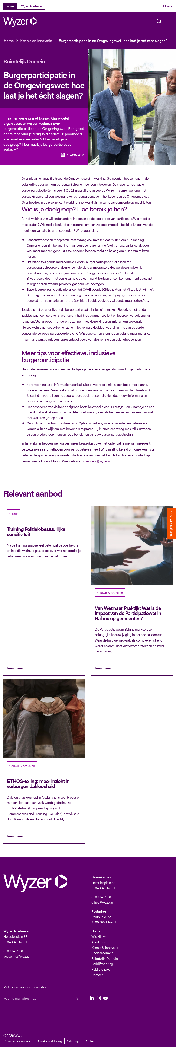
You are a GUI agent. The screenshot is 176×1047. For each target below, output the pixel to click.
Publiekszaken (101, 969)
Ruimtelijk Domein (24, 61)
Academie (98, 941)
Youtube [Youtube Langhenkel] (105, 998)
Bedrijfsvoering (102, 963)
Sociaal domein (102, 952)
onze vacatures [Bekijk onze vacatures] (171, 526)
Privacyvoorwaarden (18, 1040)
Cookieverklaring (50, 1040)
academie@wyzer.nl (17, 956)
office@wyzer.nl (102, 902)
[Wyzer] (20, 22)
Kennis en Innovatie (36, 40)
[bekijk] (44, 591)
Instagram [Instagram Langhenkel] (98, 998)
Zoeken (159, 22)
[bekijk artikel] (132, 591)
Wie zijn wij (99, 936)
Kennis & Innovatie (104, 947)
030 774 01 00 (101, 896)
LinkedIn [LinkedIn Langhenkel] (91, 998)
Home (8, 40)
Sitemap (73, 1040)
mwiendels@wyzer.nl (96, 461)
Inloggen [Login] (168, 6)
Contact (96, 974)
